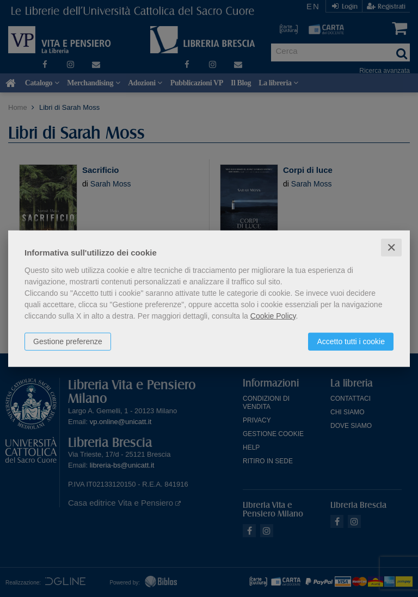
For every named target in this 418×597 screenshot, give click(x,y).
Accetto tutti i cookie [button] (351, 341)
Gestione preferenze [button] (67, 341)
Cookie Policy (273, 315)
